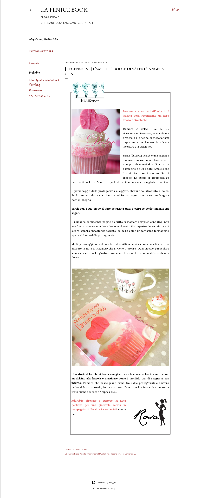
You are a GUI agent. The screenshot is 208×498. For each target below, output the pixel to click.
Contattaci (85, 22)
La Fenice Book (64, 10)
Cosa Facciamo (66, 22)
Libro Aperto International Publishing (92, 454)
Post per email (83, 449)
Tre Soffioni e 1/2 (39, 96)
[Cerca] (175, 10)
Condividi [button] (34, 63)
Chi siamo (47, 22)
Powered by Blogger (104, 482)
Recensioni (35, 90)
